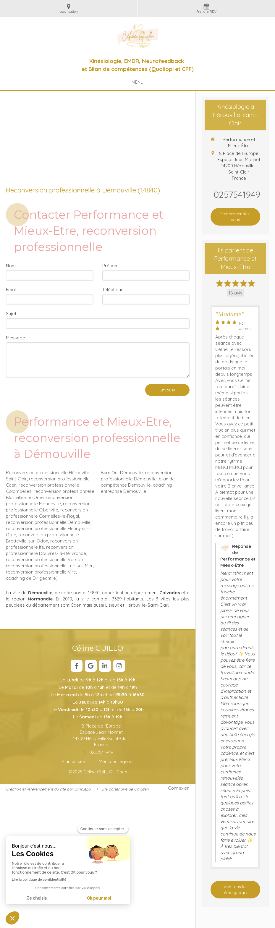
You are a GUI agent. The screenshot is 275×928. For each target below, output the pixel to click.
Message (15, 338)
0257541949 (101, 752)
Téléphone (113, 289)
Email (11, 289)
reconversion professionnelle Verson (44, 559)
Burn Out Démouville (122, 472)
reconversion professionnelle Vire (41, 572)
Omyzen (141, 789)
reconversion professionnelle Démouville (48, 522)
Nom (11, 265)
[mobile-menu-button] (137, 82)
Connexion (179, 788)
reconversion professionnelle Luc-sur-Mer (49, 566)
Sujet (11, 313)
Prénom (110, 265)
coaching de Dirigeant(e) (32, 578)
